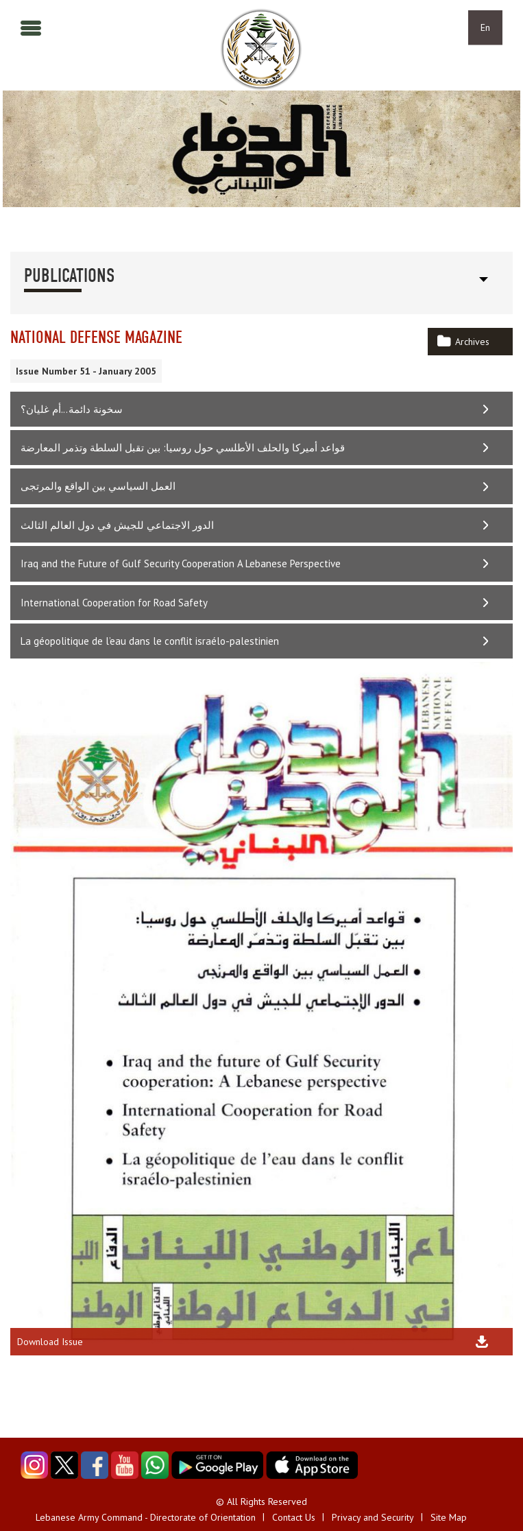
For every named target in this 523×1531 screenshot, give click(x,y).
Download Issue (50, 1342)
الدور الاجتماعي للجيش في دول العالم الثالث (117, 525)
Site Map (448, 1517)
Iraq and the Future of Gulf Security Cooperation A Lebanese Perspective (181, 563)
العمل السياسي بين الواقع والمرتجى (98, 485)
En (485, 27)
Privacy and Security (373, 1517)
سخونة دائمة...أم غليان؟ (72, 409)
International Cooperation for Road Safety (114, 602)
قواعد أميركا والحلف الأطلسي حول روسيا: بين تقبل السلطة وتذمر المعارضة (183, 447)
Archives (472, 341)
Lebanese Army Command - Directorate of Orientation (146, 1517)
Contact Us (293, 1517)
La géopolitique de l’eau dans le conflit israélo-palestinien (150, 641)
